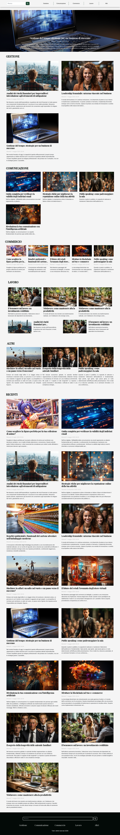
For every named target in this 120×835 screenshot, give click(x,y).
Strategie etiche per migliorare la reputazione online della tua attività (58, 195)
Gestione (46, 3)
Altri (106, 3)
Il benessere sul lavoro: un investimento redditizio (20, 309)
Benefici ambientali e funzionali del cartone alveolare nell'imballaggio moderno (31, 537)
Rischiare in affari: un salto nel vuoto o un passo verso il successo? (23, 369)
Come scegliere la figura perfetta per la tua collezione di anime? (15, 263)
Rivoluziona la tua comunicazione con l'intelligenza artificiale (23, 227)
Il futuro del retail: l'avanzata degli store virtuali (59, 261)
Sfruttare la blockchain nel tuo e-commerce (81, 260)
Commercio (76, 3)
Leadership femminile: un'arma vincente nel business (87, 93)
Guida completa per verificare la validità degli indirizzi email (20, 195)
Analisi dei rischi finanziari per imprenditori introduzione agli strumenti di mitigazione (27, 94)
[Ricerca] (16, 3)
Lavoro (91, 3)
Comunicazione (61, 3)
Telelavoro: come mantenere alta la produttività (59, 309)
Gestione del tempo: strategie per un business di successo (60, 38)
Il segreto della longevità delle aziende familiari (56, 369)
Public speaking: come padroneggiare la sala (96, 195)
